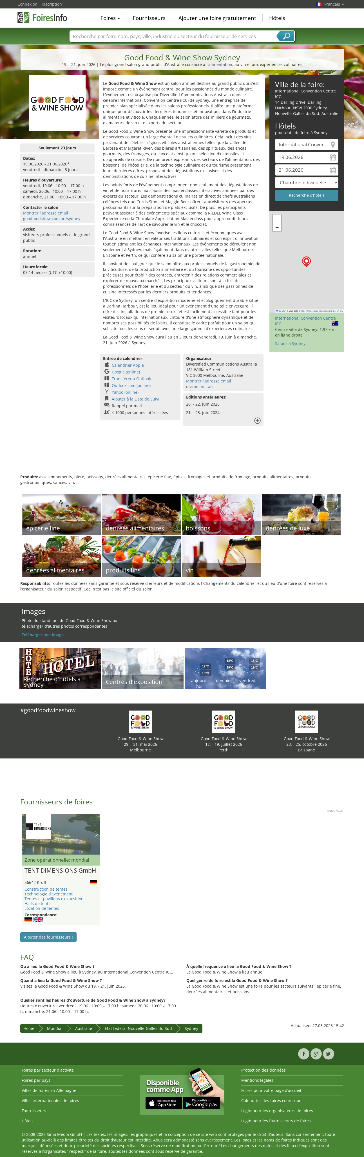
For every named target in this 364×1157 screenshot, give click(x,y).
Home (28, 1028)
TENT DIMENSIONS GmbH (60, 870)
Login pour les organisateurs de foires (277, 1110)
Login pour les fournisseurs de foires (276, 1120)
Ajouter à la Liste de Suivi (135, 399)
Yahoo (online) (125, 392)
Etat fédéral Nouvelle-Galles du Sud (138, 1028)
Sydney (191, 1028)
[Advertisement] (182, 455)
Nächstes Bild (96, 834)
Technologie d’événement (48, 894)
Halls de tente (37, 903)
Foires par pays (36, 1080)
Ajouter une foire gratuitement (217, 18)
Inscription (52, 4)
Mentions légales (257, 1080)
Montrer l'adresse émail (45, 213)
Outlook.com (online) (131, 385)
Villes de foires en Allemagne (49, 1090)
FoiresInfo (45, 17)
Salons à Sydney (290, 343)
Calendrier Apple (128, 365)
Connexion (27, 4)
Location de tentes (41, 908)
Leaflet (281, 310)
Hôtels (277, 18)
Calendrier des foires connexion (271, 1100)
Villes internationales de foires (50, 1100)
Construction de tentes (46, 889)
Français (334, 4)
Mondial (54, 1028)
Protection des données (263, 1070)
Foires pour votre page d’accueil (271, 1090)
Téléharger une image (43, 634)
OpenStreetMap (309, 310)
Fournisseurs (149, 18)
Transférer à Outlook (131, 378)
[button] (306, 261)
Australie (83, 1028)
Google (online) (126, 372)
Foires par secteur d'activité (48, 1070)
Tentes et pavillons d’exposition (54, 898)
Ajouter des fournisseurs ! (48, 937)
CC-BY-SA (338, 310)
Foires (110, 18)
